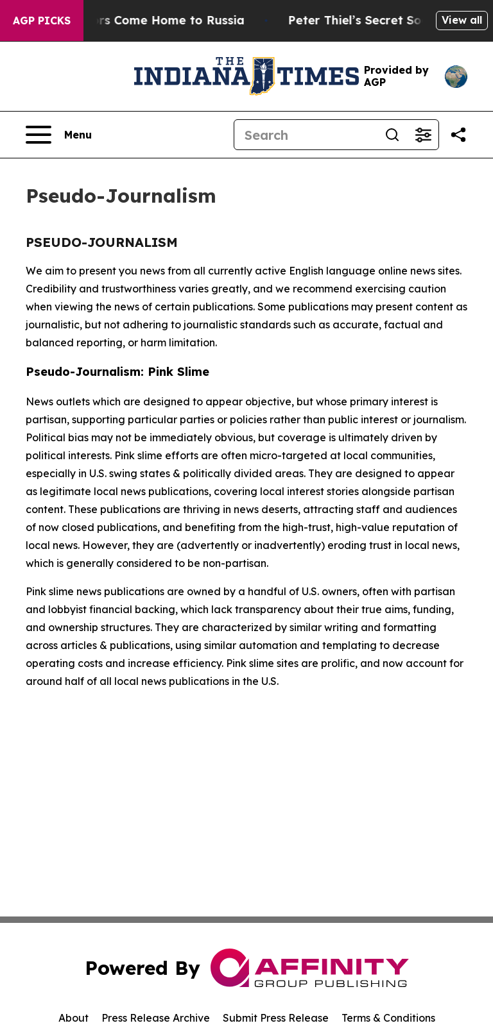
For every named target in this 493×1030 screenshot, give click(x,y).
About (73, 1017)
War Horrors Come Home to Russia (145, 20)
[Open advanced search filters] (423, 134)
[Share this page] (458, 135)
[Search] (305, 134)
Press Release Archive (155, 1017)
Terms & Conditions (388, 1017)
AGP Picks (42, 20)
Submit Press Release (276, 1017)
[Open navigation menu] (59, 135)
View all (462, 19)
